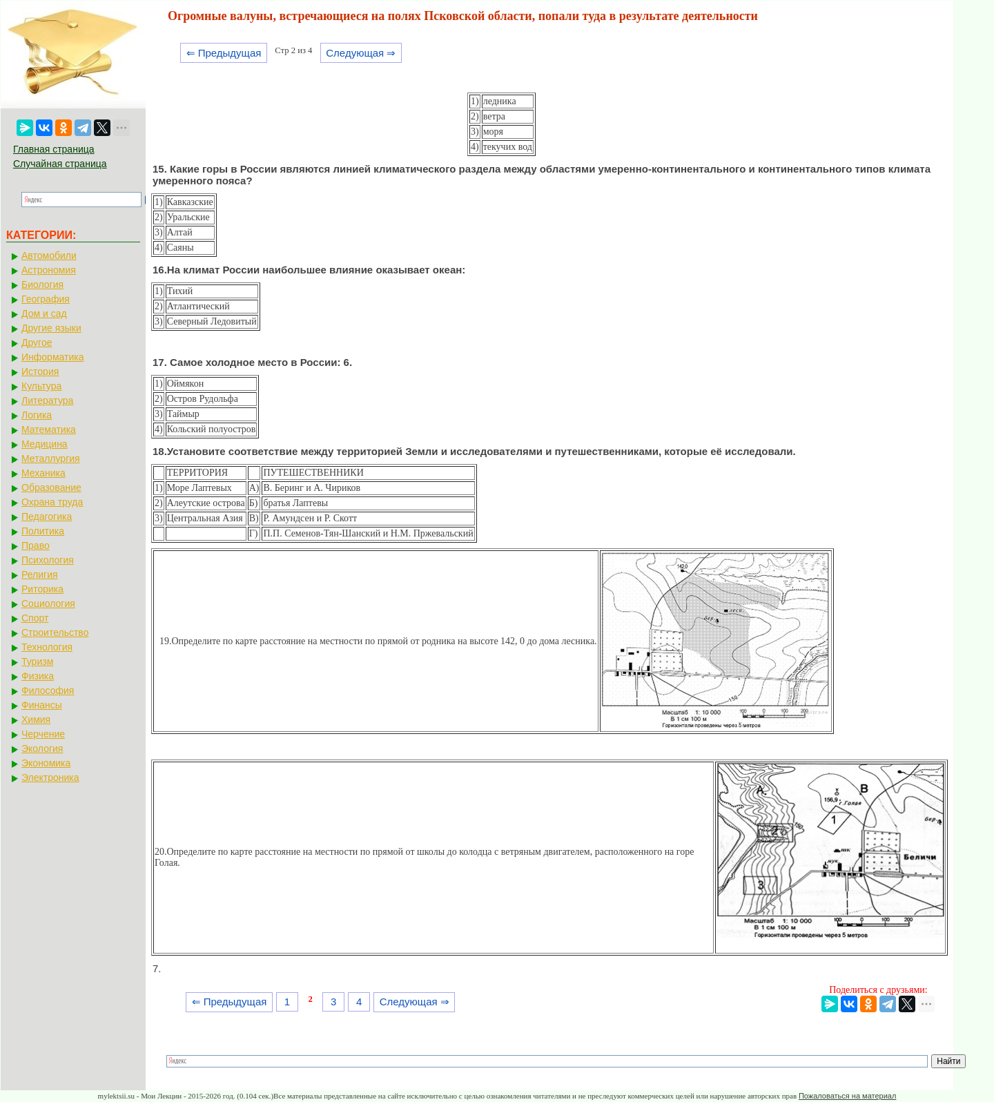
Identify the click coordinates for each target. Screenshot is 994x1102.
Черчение (43, 734)
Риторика (42, 588)
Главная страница (54, 149)
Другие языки (51, 328)
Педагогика (46, 516)
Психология (47, 560)
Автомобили (49, 255)
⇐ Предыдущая (224, 53)
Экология (42, 748)
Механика (43, 472)
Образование (51, 487)
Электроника (50, 777)
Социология (48, 603)
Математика (48, 429)
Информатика (52, 356)
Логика (36, 414)
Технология (46, 646)
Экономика (45, 762)
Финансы (41, 704)
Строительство (54, 632)
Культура (41, 386)
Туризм (37, 661)
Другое (36, 342)
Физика (37, 676)
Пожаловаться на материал (847, 1096)
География (45, 298)
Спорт (34, 618)
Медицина (44, 444)
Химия (35, 719)
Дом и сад (44, 313)
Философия (47, 690)
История (40, 371)
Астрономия (48, 270)
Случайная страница (60, 163)
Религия (39, 574)
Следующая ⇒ (361, 53)
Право (35, 545)
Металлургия (50, 458)
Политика (42, 530)
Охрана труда (52, 502)
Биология (42, 284)
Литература (47, 400)
